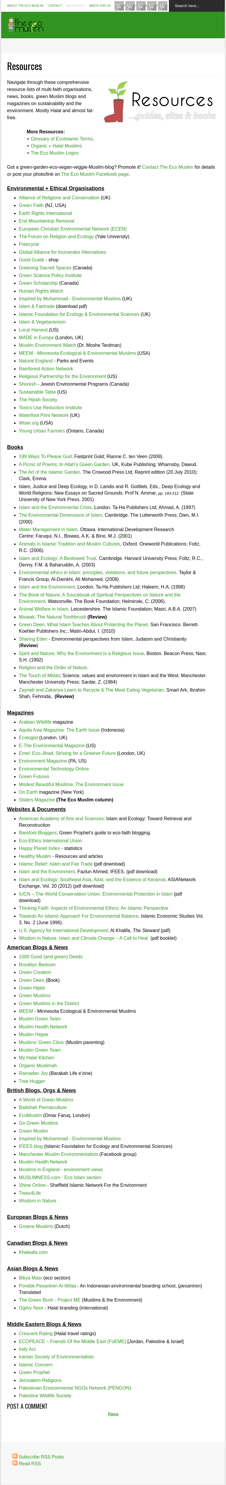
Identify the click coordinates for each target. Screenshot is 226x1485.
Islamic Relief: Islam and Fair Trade (56, 863)
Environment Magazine (43, 760)
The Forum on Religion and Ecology (56, 236)
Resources (75, 5)
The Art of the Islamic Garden (49, 472)
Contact (55, 5)
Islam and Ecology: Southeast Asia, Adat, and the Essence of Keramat (92, 879)
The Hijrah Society (38, 399)
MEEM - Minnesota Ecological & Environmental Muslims (77, 353)
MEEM (26, 1011)
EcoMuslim (30, 1115)
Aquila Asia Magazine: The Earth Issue (59, 729)
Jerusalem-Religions (40, 1380)
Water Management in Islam (48, 529)
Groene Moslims (36, 1226)
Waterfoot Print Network (44, 415)
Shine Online (32, 1185)
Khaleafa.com (33, 1252)
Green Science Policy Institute (50, 275)
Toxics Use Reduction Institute (50, 407)
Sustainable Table (37, 392)
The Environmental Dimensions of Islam (60, 515)
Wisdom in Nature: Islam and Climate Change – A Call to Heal (83, 938)
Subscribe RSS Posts (41, 1456)
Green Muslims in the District (49, 1003)
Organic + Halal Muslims (56, 145)
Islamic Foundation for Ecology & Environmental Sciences (79, 314)
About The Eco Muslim (25, 5)
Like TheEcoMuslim (119, 6)
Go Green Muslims (38, 1123)
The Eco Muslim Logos (55, 152)
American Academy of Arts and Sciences (61, 818)
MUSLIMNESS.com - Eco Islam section (60, 1177)
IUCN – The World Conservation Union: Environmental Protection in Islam (95, 893)
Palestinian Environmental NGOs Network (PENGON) (75, 1387)
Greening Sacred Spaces (45, 267)
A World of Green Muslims (46, 1099)
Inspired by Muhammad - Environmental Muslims (70, 298)
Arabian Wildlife (35, 722)
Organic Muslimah (38, 1065)
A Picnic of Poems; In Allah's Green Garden (64, 464)
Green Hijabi (32, 987)
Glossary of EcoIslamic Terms (61, 138)
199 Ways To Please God (45, 456)
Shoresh (27, 384)
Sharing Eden (33, 639)
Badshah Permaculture (43, 1107)
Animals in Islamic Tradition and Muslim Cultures (69, 543)
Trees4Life (30, 1193)
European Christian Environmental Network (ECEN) (73, 228)
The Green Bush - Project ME (50, 1299)
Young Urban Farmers (42, 430)
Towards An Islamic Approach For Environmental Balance (78, 916)
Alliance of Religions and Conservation (59, 197)
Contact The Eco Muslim (167, 167)
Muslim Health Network (43, 1026)
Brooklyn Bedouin (37, 964)
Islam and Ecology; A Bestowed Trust (57, 558)
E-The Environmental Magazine (52, 745)
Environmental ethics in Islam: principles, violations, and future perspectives (97, 572)
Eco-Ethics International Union (50, 840)
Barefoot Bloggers (37, 832)
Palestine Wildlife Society (45, 1395)
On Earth (28, 792)
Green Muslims (35, 995)
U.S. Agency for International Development (63, 930)
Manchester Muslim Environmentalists (58, 1154)
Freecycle (29, 244)
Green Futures (34, 776)
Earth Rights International (45, 213)
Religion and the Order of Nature (53, 667)
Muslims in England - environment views (61, 1169)
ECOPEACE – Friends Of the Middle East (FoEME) (72, 1341)
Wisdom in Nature (37, 1200)
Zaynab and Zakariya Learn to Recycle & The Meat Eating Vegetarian (91, 689)
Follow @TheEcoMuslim (130, 6)
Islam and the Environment (47, 586)
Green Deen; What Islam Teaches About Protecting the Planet (83, 624)
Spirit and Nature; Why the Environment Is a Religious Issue (81, 653)
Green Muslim (33, 1130)
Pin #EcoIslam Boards (162, 6)
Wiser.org (29, 422)
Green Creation (35, 972)
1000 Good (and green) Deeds (51, 956)
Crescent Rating (36, 1333)
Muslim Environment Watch (47, 345)
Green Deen (31, 980)
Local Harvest (33, 329)
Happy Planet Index (39, 848)
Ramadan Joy (33, 1073)
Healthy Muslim (35, 856)
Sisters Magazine (37, 799)
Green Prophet (34, 1372)
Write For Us (100, 5)
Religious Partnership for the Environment (62, 376)
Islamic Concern (36, 1364)
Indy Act (27, 1349)
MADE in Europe (36, 337)
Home (113, 1414)
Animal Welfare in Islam (43, 608)
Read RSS (30, 1463)
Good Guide (31, 259)
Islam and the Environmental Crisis (55, 507)
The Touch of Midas (39, 675)
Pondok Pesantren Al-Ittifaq (47, 1285)
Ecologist (28, 737)
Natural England (36, 360)
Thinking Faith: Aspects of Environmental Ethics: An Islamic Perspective (93, 908)
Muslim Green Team (40, 1018)
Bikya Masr (30, 1277)
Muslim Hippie (33, 1034)
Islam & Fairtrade (37, 306)
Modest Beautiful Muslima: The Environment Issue (71, 784)
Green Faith (31, 205)
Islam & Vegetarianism (42, 321)
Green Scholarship (38, 283)
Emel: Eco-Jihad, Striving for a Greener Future (67, 753)
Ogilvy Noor (31, 1307)
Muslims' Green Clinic (41, 1042)
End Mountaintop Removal (46, 220)
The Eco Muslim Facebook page (95, 174)
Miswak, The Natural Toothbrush (52, 616)
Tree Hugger (32, 1081)
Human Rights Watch (41, 291)
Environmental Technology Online (54, 768)
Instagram (141, 6)
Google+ (152, 6)
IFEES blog (31, 1146)
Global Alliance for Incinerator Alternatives (62, 252)
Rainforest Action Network (46, 368)
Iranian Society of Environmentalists (56, 1356)
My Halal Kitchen (36, 1057)
